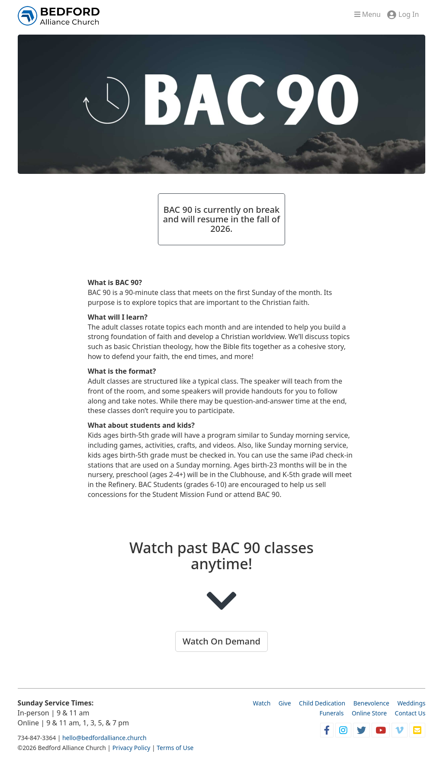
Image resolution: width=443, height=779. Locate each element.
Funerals (332, 713)
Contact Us (410, 713)
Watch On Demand (221, 641)
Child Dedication (322, 703)
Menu (367, 14)
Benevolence (371, 703)
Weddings (411, 703)
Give (285, 703)
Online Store (369, 713)
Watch (261, 703)
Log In (408, 14)
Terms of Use (175, 748)
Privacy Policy (131, 748)
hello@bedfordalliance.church (104, 738)
